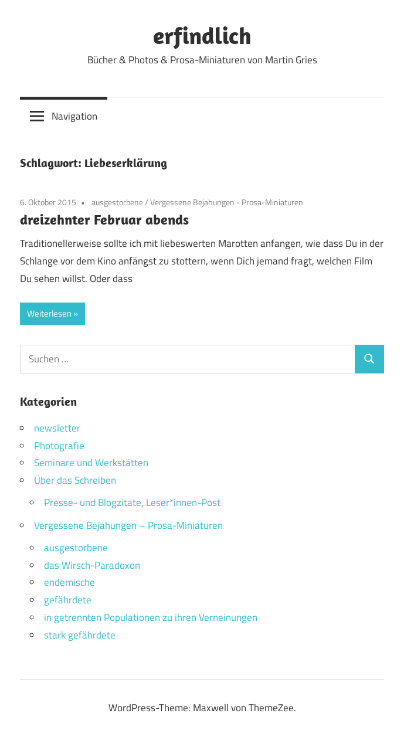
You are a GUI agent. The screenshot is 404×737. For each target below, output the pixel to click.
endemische (69, 582)
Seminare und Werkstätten (91, 462)
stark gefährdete (80, 635)
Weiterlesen (49, 313)
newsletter (57, 428)
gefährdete (67, 599)
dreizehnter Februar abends (104, 219)
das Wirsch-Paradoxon (92, 565)
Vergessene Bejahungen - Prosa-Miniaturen (226, 202)
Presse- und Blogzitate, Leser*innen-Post (132, 502)
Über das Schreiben (75, 480)
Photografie (59, 445)
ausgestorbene (117, 202)
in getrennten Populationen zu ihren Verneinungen (150, 617)
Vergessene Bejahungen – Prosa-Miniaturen (128, 525)
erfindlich (202, 35)
